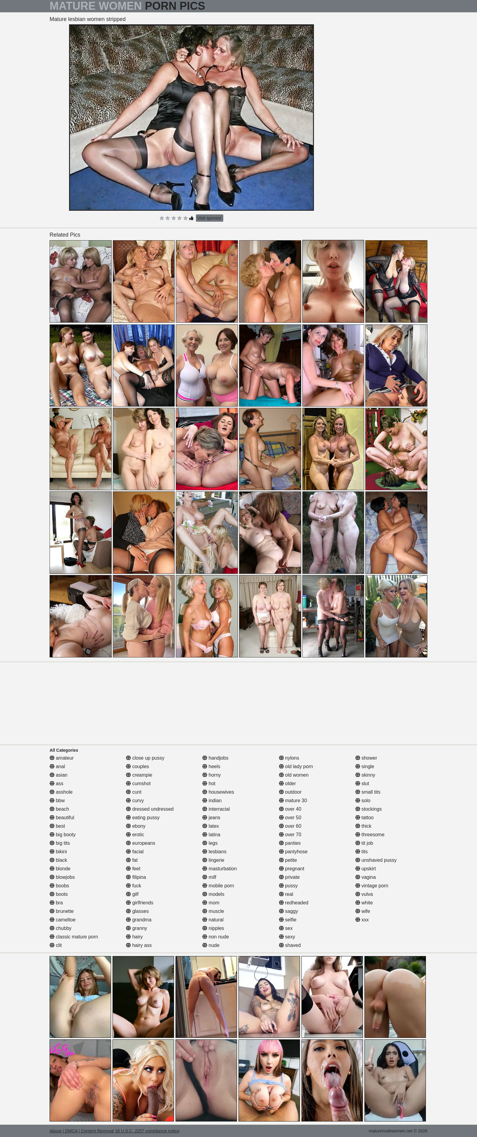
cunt (133, 792)
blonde (60, 868)
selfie (288, 919)
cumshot (138, 783)
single (364, 766)
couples (137, 766)
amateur (62, 758)
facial (135, 851)
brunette (62, 911)
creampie (139, 775)
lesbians (214, 851)
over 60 (290, 826)
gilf (132, 894)
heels (211, 766)
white (364, 902)
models (213, 894)
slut (362, 783)
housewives (218, 792)
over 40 (290, 809)
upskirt (365, 868)
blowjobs (62, 877)
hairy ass (138, 945)
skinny (365, 775)
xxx (362, 919)
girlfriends (139, 902)
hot (208, 783)
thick (363, 826)
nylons (289, 758)
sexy (287, 936)
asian (59, 775)
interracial (216, 809)
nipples (213, 928)
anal (57, 766)
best (57, 826)
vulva (364, 894)
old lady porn (296, 766)
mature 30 (293, 800)
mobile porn (218, 885)
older (287, 783)
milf (209, 877)
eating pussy (142, 817)
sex (286, 928)
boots (59, 894)
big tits (60, 843)
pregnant (292, 868)
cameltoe (62, 919)
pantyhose (293, 851)
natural (212, 919)
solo (363, 800)
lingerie (213, 860)
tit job (364, 843)
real (286, 894)
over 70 (290, 834)
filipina (136, 877)
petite (288, 860)
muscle (213, 911)
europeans (140, 843)
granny (136, 928)
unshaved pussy (376, 860)
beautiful (62, 817)
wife (362, 911)
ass (56, 783)
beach (59, 809)
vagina (365, 877)
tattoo (364, 817)
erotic (135, 834)
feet (133, 868)
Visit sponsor (209, 218)
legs (210, 843)
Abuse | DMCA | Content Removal (82, 1130)
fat (132, 860)
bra (56, 902)
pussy (288, 885)
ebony (135, 826)
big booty (62, 834)
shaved (290, 945)
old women (294, 775)
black (58, 860)
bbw (57, 800)
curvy (135, 800)
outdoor (290, 792)
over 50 (290, 817)
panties (290, 843)
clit (56, 945)
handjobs (215, 758)
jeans (211, 817)
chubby (60, 928)
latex (210, 826)
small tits (368, 792)
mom (210, 902)
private (289, 877)
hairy (134, 936)
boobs (59, 885)
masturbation (219, 868)
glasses (137, 911)
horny (211, 775)
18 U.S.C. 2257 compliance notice (147, 1130)
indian (211, 800)
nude (210, 945)
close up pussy (145, 758)
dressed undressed (150, 809)
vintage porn (371, 885)
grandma (138, 919)
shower (366, 758)
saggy (288, 911)
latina (211, 834)
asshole (61, 792)
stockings (368, 809)
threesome (370, 834)
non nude (215, 936)
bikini (58, 851)
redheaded (293, 902)
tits (361, 851)
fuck (133, 885)
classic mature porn (74, 936)
